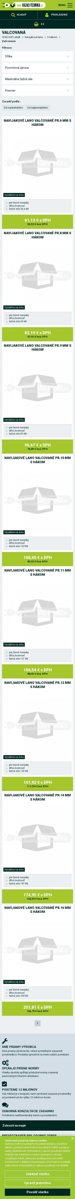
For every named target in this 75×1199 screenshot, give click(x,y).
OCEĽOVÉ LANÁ (11, 37)
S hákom (52, 37)
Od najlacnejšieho (37, 107)
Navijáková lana (34, 37)
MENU (62, 5)
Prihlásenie (59, 14)
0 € (42, 24)
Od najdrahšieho (13, 107)
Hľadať (21, 14)
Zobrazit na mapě (14, 1125)
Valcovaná (9, 41)
